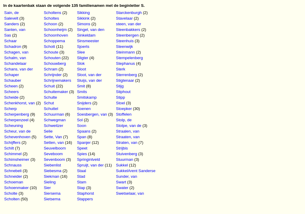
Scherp (10, 108)
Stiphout (123, 91)
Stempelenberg (129, 58)
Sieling (50, 182)
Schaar (10, 41)
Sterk (120, 69)
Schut (49, 103)
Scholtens (52, 12)
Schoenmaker (16, 187)
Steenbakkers (128, 29)
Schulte (50, 97)
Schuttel (51, 108)
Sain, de (11, 12)
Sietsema (52, 199)
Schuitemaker (56, 91)
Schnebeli (13, 171)
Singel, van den (90, 29)
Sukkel (122, 165)
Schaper (11, 75)
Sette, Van (53, 137)
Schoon (50, 24)
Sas (7, 35)
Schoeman (13, 182)
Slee (81, 52)
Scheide (11, 97)
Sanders (11, 24)
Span (81, 137)
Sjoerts (83, 46)
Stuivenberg (126, 154)
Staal (81, 171)
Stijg (120, 86)
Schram (50, 69)
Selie (48, 131)
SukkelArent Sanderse (135, 171)
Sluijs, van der (89, 80)
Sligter (82, 58)
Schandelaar (15, 63)
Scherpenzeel (16, 120)
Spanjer (84, 142)
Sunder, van (126, 176)
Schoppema (54, 41)
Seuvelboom (55, 148)
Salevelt (11, 18)
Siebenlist (52, 165)
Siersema (52, 193)
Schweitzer (53, 125)
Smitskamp (87, 97)
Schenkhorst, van (19, 103)
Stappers (85, 199)
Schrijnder (53, 75)
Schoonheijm (55, 29)
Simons (83, 24)
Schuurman (54, 114)
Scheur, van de (17, 131)
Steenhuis (124, 41)
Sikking (83, 12)
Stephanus (125, 63)
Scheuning (13, 125)
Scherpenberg (16, 114)
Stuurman (124, 159)
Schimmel (13, 154)
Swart (121, 182)
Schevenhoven (17, 137)
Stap (81, 187)
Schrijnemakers (57, 80)
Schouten (52, 58)
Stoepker (124, 108)
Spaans (83, 131)
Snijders (84, 103)
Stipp (120, 97)
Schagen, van (16, 52)
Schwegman (55, 120)
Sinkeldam (86, 35)
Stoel (120, 103)
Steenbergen (127, 35)
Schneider (13, 176)
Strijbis (122, 148)
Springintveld (88, 159)
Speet (82, 148)
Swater (122, 187)
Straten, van (126, 142)
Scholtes (51, 18)
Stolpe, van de (128, 125)
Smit (81, 86)
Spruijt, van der (90, 165)
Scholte (10, 193)
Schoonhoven (56, 35)
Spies (82, 154)
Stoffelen (123, 114)
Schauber (12, 80)
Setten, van (54, 142)
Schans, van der (18, 69)
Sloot (81, 69)
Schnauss (13, 165)
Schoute (51, 52)
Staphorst (85, 193)
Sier (47, 187)
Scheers (11, 91)
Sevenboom (54, 159)
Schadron (12, 46)
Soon (81, 125)
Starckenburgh (129, 12)
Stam (81, 182)
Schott (49, 46)
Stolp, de (124, 120)
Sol (80, 120)
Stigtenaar (125, 80)
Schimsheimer (16, 159)
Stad (81, 176)
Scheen (11, 86)
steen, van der (128, 24)
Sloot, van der (89, 75)
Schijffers (12, 142)
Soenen (84, 108)
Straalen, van (127, 131)
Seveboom (53, 154)
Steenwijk (124, 46)
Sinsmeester (88, 41)
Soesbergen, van (92, 114)
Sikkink (83, 18)
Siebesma (52, 171)
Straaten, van (127, 137)
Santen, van (14, 29)
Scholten (12, 199)
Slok (81, 63)
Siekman (51, 176)
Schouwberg (55, 63)
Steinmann (125, 52)
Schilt (9, 148)
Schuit (49, 86)
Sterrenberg (126, 75)
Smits (82, 91)
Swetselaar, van (130, 193)
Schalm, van (15, 58)
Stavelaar (124, 18)
